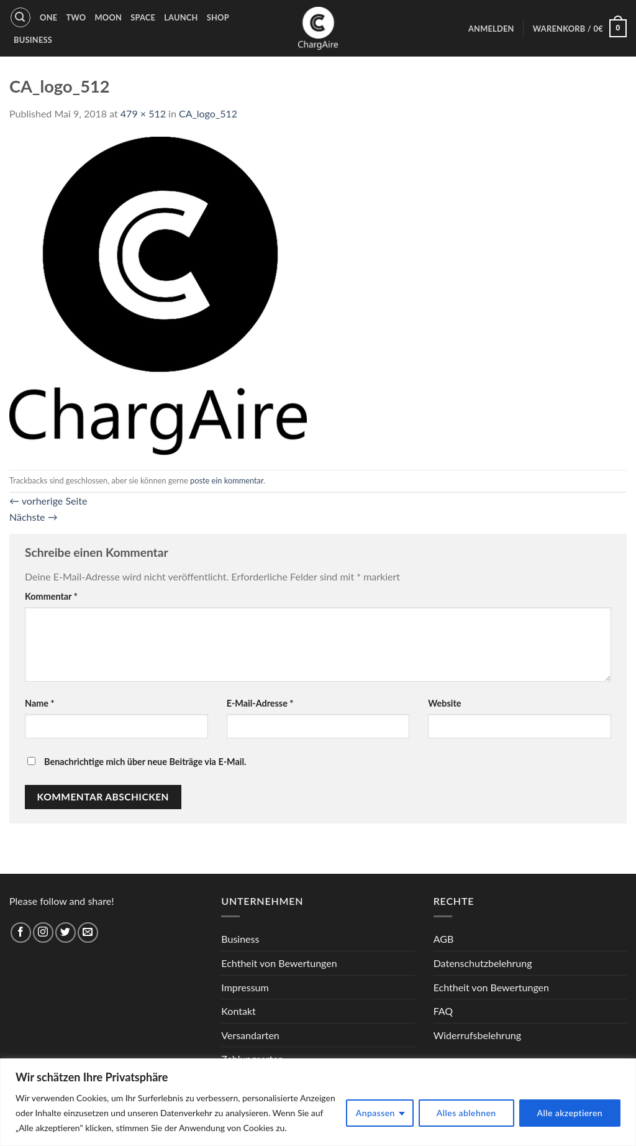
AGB (444, 939)
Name (40, 703)
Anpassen (375, 1112)
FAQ (443, 1011)
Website (444, 703)
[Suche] (20, 17)
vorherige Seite (48, 501)
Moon (108, 17)
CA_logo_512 (208, 113)
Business (33, 40)
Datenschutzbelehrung (483, 963)
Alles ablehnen (466, 1112)
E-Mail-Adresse (260, 703)
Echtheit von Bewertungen (279, 963)
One (48, 17)
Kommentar (51, 596)
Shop (218, 17)
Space (142, 17)
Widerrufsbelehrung (477, 1035)
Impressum (244, 987)
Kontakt (238, 1011)
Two (76, 17)
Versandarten (250, 1035)
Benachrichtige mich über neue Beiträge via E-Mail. (145, 761)
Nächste (33, 517)
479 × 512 (143, 113)
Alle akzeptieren (570, 1112)
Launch (181, 17)
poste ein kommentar (226, 480)
